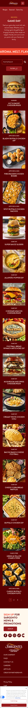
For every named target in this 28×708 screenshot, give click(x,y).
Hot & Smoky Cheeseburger (14, 104)
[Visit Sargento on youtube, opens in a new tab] (23, 635)
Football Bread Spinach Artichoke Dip (14, 347)
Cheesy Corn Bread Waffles (14, 488)
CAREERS (7, 665)
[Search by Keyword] (12, 62)
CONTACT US (8, 662)
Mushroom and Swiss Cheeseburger (14, 382)
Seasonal (11, 10)
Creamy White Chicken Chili (14, 418)
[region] (14, 697)
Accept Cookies (14, 705)
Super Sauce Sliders (14, 244)
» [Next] (21, 600)
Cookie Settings (14, 701)
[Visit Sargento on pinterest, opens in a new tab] (10, 635)
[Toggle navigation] (22, 3)
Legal (5, 685)
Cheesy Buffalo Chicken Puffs (14, 592)
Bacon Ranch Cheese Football (14, 453)
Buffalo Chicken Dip (14, 523)
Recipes (5, 10)
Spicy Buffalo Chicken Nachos (14, 210)
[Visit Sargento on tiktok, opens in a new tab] (19, 635)
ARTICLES (7, 669)
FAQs (6, 658)
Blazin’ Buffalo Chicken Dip (14, 139)
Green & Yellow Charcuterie (14, 557)
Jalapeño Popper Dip (14, 278)
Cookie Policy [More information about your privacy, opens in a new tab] (17, 698)
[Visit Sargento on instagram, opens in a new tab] (14, 635)
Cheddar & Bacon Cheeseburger (14, 312)
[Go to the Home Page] (13, 3)
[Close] (26, 688)
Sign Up (10, 629)
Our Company (9, 655)
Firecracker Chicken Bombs (14, 175)
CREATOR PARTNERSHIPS (13, 673)
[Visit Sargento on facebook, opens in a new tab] (5, 635)
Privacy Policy (8, 682)
